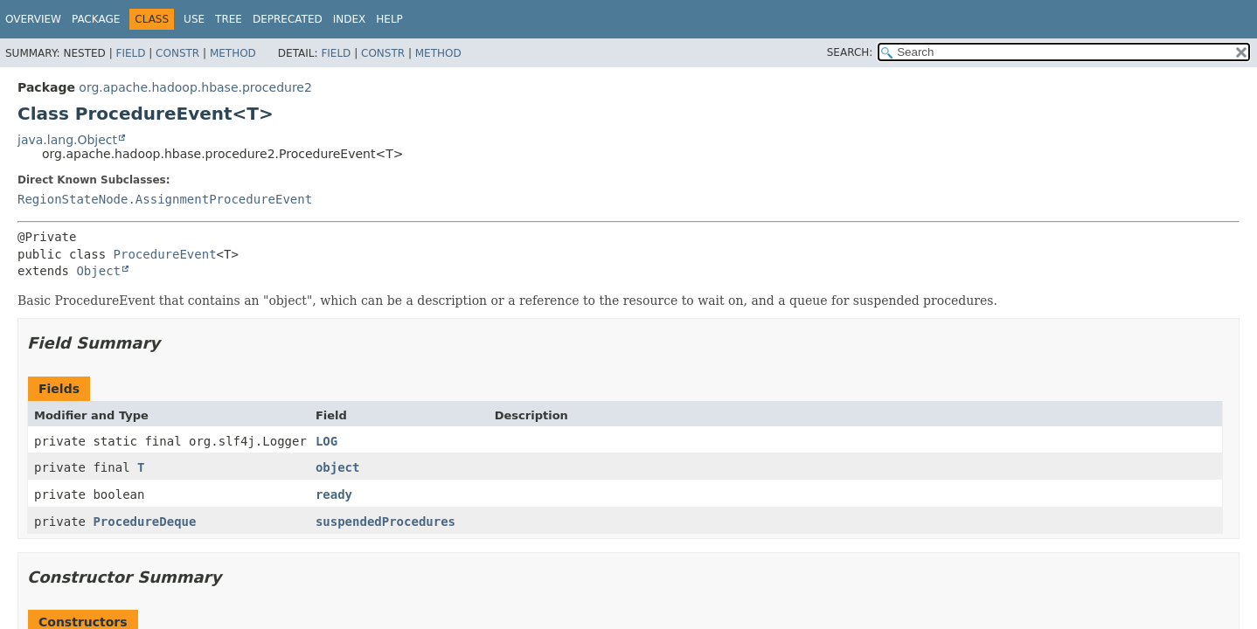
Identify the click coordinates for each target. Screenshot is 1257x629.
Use (194, 19)
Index (349, 19)
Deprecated (288, 19)
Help (389, 19)
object (338, 467)
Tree (228, 19)
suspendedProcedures (385, 522)
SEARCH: (850, 52)
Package (96, 19)
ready (334, 494)
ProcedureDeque (144, 522)
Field (130, 53)
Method (233, 53)
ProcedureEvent (165, 254)
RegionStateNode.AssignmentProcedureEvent (164, 199)
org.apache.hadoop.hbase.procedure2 (195, 87)
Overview (33, 19)
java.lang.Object (67, 140)
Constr (177, 53)
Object (98, 271)
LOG (326, 441)
